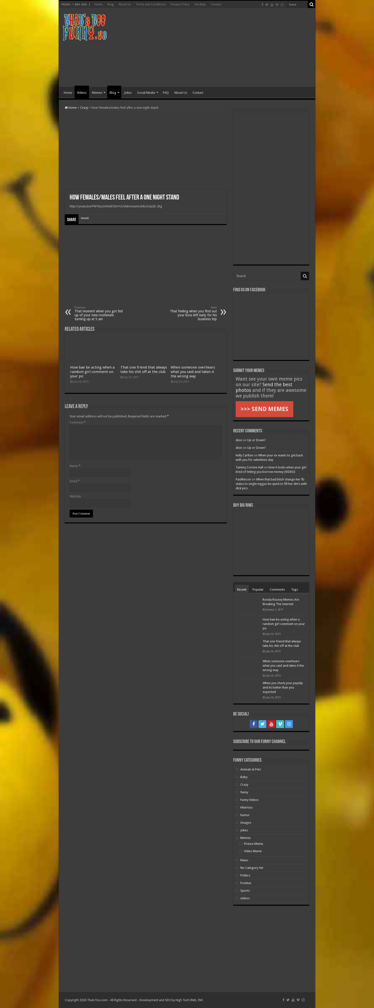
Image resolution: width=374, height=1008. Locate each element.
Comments (277, 589)
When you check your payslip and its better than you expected (283, 687)
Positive (245, 883)
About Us (124, 4)
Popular (258, 589)
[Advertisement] (222, 47)
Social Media (146, 92)
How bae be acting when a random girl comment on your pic (92, 371)
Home (98, 4)
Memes (97, 92)
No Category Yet (251, 868)
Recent (241, 589)
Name (75, 466)
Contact (216, 4)
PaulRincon (243, 479)
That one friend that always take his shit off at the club (143, 369)
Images (245, 822)
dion (239, 440)
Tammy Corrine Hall (249, 467)
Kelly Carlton (244, 455)
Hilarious (246, 807)
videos (245, 898)
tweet (85, 218)
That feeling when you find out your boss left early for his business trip (192, 313)
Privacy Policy (180, 4)
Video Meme (253, 851)
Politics (245, 875)
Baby (243, 777)
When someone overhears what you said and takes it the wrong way (193, 371)
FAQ (166, 92)
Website (75, 496)
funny (244, 792)
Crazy (84, 107)
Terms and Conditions (151, 4)
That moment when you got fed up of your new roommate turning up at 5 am (100, 313)
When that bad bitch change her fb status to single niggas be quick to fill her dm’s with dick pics (271, 483)
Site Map (200, 4)
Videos (82, 92)
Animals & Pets (250, 769)
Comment (78, 422)
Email (74, 481)
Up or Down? (256, 440)
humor (245, 815)
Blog (110, 4)
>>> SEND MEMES (264, 409)
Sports (245, 890)
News (244, 860)
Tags (294, 589)
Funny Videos (249, 800)
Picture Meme (253, 844)
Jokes (128, 92)
